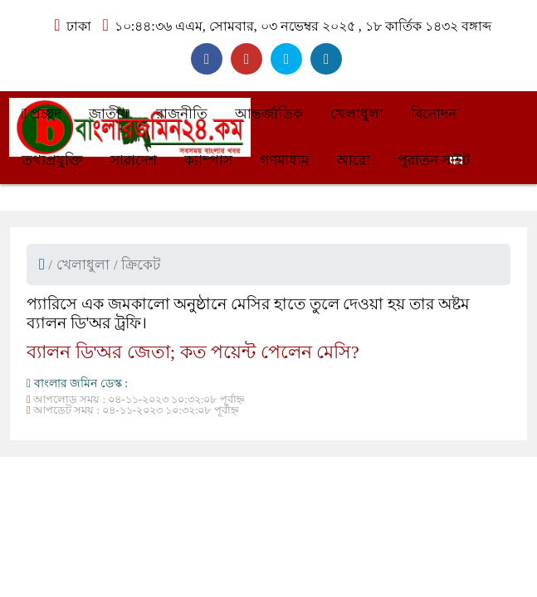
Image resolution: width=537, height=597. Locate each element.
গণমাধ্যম (284, 160)
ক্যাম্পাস (208, 160)
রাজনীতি (181, 114)
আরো (353, 160)
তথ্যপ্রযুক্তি (52, 160)
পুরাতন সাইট (434, 160)
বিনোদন (433, 114)
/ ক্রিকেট (137, 265)
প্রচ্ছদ (41, 114)
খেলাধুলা (356, 114)
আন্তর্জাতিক (269, 114)
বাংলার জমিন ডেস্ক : (77, 383)
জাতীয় (109, 114)
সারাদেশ (133, 160)
